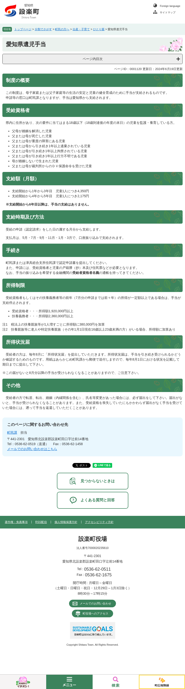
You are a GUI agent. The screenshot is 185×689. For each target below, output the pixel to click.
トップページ (22, 29)
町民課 (12, 432)
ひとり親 (99, 29)
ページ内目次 (93, 59)
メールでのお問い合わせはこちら (32, 449)
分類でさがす (43, 29)
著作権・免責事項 (16, 522)
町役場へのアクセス (95, 613)
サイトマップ (167, 12)
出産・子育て (81, 29)
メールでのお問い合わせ (95, 603)
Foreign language (170, 6)
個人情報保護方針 (66, 522)
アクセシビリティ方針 (99, 522)
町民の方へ (62, 29)
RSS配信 (41, 522)
